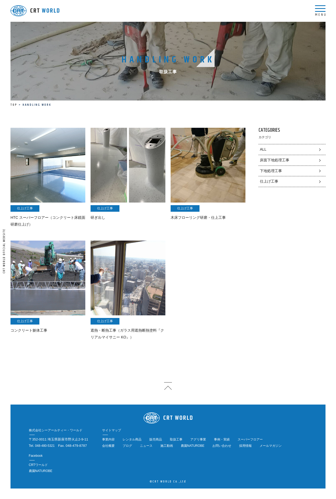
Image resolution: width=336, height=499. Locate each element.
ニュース (146, 446)
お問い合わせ (221, 446)
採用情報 (245, 446)
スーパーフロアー (250, 439)
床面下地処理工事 (274, 160)
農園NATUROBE (192, 446)
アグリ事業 (198, 439)
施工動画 (166, 446)
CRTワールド (38, 465)
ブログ (127, 446)
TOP (13, 104)
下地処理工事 (271, 171)
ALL (263, 149)
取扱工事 (176, 439)
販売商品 (155, 439)
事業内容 (108, 439)
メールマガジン (271, 446)
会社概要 (108, 446)
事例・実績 (222, 439)
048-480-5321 (45, 446)
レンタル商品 (132, 439)
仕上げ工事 (269, 181)
